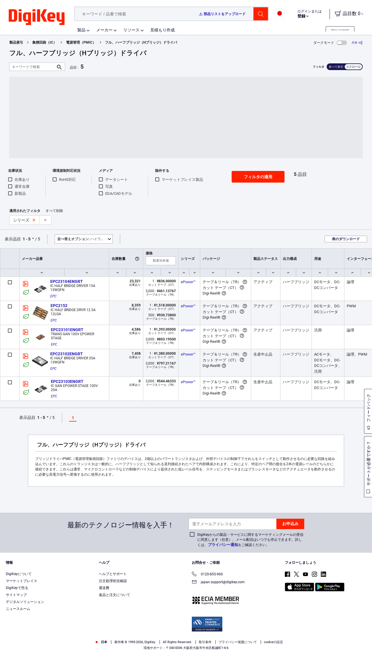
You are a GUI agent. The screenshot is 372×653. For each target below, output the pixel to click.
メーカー (104, 30)
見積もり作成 (162, 30)
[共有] (357, 43)
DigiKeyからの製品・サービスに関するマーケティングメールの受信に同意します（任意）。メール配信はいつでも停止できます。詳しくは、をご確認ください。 (250, 540)
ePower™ (188, 282)
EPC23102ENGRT (66, 354)
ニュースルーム (18, 609)
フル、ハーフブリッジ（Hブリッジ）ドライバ (141, 42)
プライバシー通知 (223, 545)
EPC (53, 296)
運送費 (104, 588)
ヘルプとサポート (113, 574)
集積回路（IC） (44, 42)
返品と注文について (114, 595)
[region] (186, 640)
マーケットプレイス (21, 581)
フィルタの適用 (258, 176)
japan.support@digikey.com (218, 582)
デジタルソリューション (25, 602)
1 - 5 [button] (27, 239)
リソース (131, 30)
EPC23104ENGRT (66, 281)
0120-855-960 (207, 574)
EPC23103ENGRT (67, 381)
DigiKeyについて (19, 574)
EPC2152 (59, 305)
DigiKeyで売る (17, 588)
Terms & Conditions (104, 647)
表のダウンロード (346, 239)
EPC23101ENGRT (67, 329)
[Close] (362, 639)
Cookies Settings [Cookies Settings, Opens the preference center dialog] (284, 640)
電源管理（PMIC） (81, 42)
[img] (37, 17)
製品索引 (16, 42)
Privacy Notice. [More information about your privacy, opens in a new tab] (140, 647)
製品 (81, 30)
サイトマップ (16, 595)
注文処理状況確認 (113, 581)
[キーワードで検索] (33, 67)
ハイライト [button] (82, 239)
